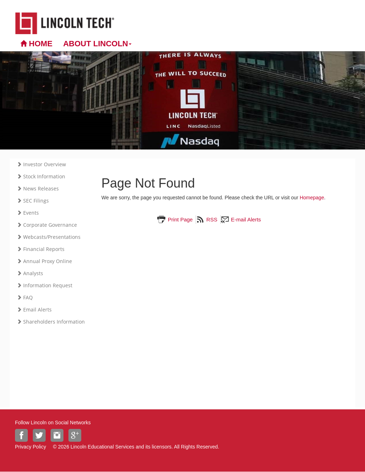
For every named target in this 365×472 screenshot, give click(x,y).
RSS (211, 219)
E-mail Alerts (245, 219)
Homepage (312, 197)
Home (36, 43)
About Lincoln (97, 43)
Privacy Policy (30, 447)
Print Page (179, 219)
